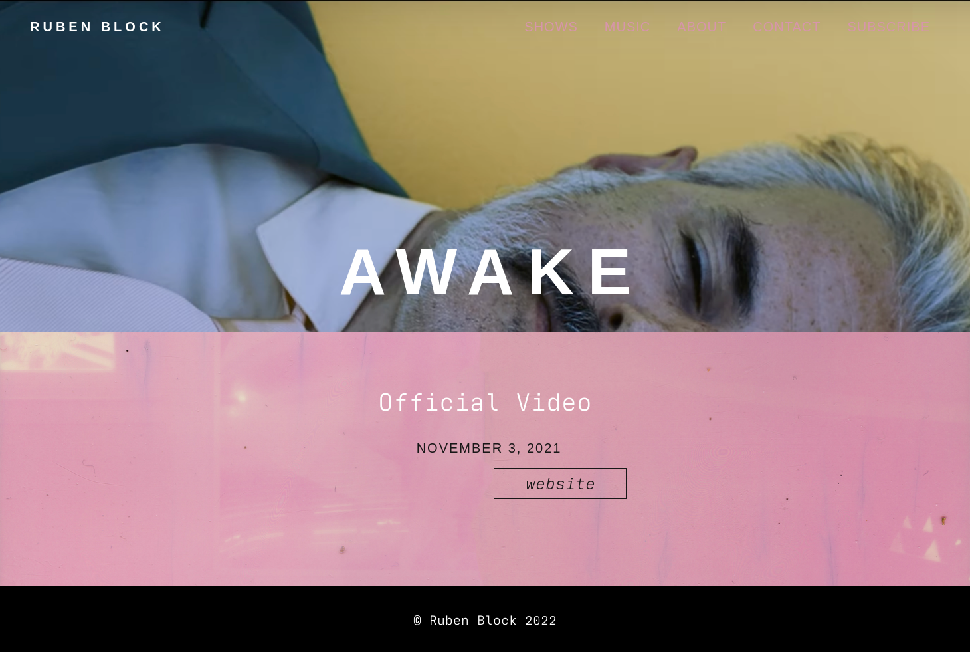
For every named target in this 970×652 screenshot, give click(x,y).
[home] (96, 27)
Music (627, 26)
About (701, 26)
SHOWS (551, 26)
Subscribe (888, 26)
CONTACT (787, 26)
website (560, 481)
